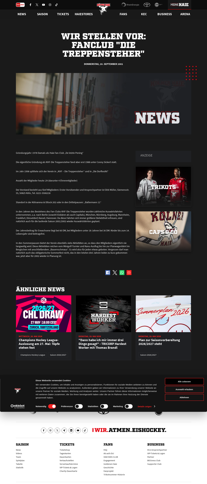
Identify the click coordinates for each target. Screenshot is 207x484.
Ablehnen (184, 469)
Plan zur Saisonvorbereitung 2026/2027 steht (159, 342)
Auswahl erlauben (184, 462)
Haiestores (84, 14)
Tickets (63, 14)
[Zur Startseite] (103, 11)
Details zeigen (144, 478)
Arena (185, 14)
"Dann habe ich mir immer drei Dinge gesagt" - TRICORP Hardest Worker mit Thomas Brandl (102, 344)
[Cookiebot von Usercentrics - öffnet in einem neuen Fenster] (17, 479)
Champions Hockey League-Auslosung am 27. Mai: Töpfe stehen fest (39, 344)
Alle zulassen (184, 454)
